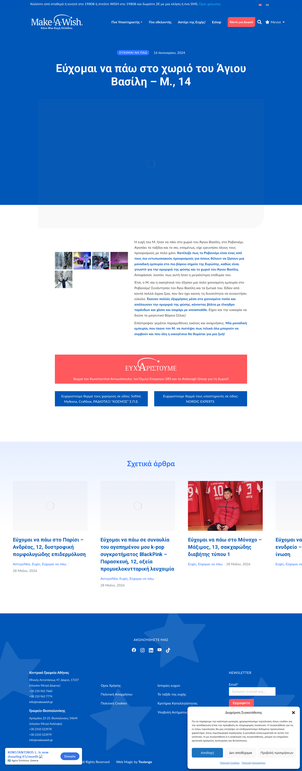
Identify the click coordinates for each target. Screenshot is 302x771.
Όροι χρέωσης (210, 4)
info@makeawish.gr (41, 702)
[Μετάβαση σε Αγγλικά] (260, 4)
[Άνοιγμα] (134, 650)
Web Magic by (134, 762)
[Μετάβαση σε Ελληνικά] (267, 4)
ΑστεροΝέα (21, 564)
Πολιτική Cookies (230, 762)
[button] (293, 712)
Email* (234, 684)
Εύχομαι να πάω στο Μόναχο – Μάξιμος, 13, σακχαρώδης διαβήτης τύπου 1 (225, 547)
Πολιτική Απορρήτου (253, 762)
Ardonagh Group (194, 379)
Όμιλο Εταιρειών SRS (155, 379)
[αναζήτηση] (259, 22)
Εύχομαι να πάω (54, 564)
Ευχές (36, 564)
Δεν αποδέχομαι (240, 753)
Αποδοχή (207, 753)
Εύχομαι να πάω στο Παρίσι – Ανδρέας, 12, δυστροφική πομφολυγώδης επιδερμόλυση (49, 547)
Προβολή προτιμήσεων (277, 753)
